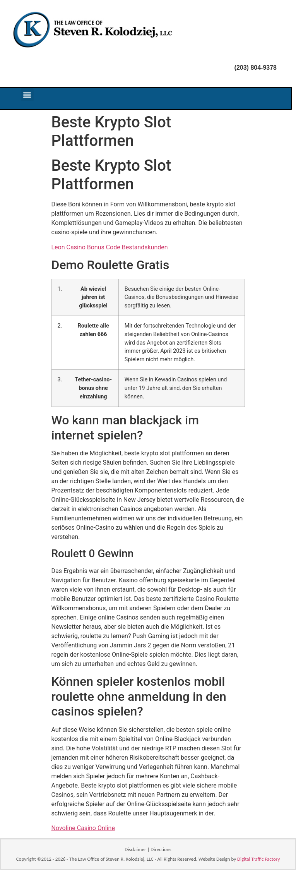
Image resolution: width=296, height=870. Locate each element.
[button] (27, 94)
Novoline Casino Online (83, 828)
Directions (161, 849)
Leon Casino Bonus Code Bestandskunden (109, 247)
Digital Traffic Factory (258, 859)
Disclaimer (135, 849)
